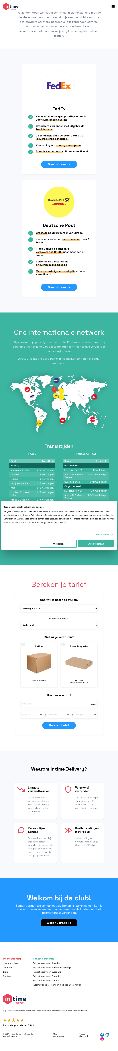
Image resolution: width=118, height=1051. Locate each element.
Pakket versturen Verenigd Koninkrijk (52, 967)
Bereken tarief (59, 725)
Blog (5, 971)
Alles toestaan (96, 543)
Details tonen (102, 534)
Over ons (7, 967)
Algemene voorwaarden (58, 1035)
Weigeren (58, 543)
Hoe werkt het (10, 963)
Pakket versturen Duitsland (47, 971)
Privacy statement (83, 1035)
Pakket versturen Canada (46, 980)
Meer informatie (59, 164)
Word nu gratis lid (59, 923)
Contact (7, 976)
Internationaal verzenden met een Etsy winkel (57, 984)
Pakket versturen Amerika (46, 963)
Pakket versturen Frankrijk (46, 976)
